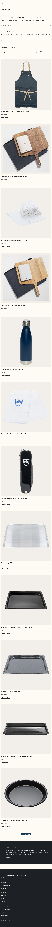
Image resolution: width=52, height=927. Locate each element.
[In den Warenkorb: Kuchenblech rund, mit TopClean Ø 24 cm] (5, 826)
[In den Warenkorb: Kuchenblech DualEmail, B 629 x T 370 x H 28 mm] (5, 762)
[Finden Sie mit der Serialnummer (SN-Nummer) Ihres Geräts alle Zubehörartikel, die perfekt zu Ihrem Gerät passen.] (26, 41)
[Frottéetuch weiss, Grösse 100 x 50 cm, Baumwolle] (26, 407)
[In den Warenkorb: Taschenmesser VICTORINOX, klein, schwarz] (5, 504)
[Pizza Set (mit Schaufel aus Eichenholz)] (26, 278)
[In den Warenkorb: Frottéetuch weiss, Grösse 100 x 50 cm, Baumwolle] (5, 440)
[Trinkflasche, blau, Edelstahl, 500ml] (26, 342)
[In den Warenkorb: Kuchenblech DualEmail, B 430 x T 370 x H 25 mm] (5, 633)
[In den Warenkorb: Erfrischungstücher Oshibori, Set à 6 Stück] (5, 246)
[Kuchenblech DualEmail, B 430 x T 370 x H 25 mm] (26, 600)
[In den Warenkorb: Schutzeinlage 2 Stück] (5, 569)
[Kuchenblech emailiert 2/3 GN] (26, 665)
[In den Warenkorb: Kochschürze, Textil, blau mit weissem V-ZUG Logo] (5, 117)
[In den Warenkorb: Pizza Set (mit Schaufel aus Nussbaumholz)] (5, 182)
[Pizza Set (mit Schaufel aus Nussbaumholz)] (26, 149)
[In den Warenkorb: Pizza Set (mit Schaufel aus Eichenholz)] (5, 311)
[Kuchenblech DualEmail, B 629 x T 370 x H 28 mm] (26, 729)
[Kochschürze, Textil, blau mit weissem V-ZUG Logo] (26, 84)
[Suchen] (50, 26)
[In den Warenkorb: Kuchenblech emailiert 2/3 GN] (5, 697)
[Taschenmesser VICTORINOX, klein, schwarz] (26, 471)
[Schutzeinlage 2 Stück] (26, 536)
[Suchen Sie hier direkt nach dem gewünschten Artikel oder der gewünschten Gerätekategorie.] (26, 25)
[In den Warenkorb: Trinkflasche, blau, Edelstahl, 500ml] (5, 375)
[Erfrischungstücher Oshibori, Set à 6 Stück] (26, 213)
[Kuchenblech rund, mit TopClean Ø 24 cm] (26, 793)
